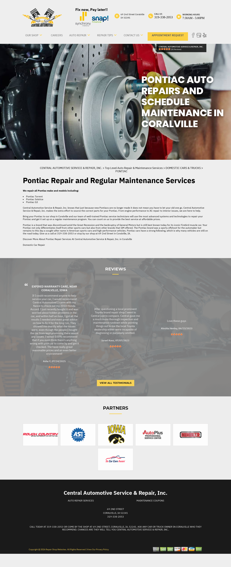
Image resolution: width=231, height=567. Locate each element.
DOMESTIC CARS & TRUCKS (183, 168)
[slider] (164, 49)
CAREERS (57, 35)
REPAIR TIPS (105, 35)
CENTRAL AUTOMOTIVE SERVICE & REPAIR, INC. (71, 168)
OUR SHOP (31, 35)
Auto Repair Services (81, 512)
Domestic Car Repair (34, 244)
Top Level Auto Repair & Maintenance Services (134, 168)
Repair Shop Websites (55, 561)
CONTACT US (131, 35)
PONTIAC (121, 171)
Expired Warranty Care (50, 298)
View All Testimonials (115, 395)
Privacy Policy (102, 561)
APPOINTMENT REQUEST (168, 35)
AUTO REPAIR (77, 35)
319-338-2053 (163, 17)
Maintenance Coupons (150, 512)
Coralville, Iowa (54, 302)
